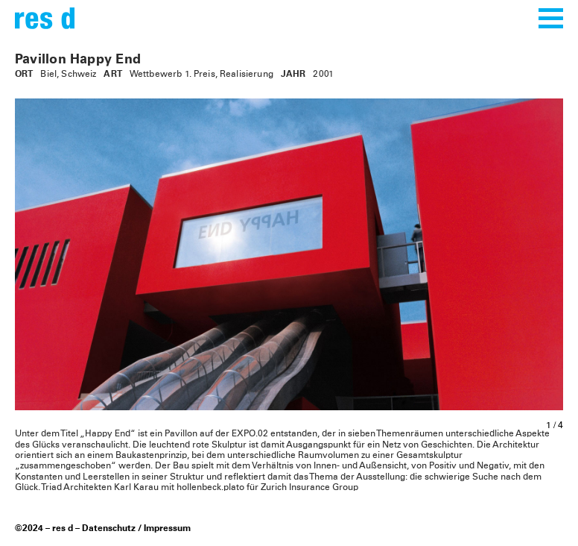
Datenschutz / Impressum (136, 528)
